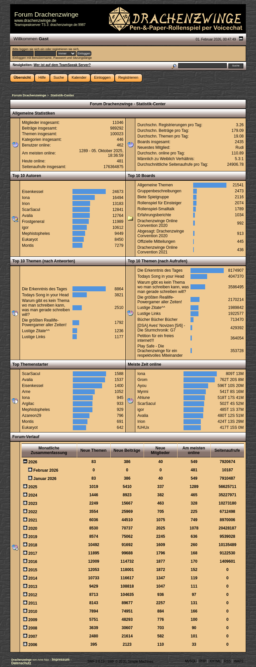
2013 (32, 586)
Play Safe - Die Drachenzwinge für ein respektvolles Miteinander (160, 351)
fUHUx (143, 427)
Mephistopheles (36, 233)
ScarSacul (31, 209)
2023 (32, 503)
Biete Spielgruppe (153, 197)
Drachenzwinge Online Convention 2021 (157, 249)
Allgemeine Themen (155, 185)
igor (25, 227)
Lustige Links (33, 336)
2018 (32, 545)
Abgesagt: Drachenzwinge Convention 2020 (160, 233)
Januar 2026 (44, 478)
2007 (32, 636)
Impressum (61, 659)
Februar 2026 (45, 470)
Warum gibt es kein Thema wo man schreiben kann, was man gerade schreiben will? (46, 307)
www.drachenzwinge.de (35, 20)
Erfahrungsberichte (154, 215)
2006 (32, 644)
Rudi (239, 147)
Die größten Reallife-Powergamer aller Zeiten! (44, 322)
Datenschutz (21, 663)
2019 (32, 536)
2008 (32, 628)
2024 (32, 495)
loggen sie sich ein (31, 49)
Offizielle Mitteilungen (156, 241)
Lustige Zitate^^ (36, 331)
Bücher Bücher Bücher (157, 319)
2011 (32, 603)
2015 (32, 570)
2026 (32, 462)
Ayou (141, 385)
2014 (32, 578)
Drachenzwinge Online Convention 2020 (157, 223)
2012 (32, 595)
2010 (32, 611)
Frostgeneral (33, 221)
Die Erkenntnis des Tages (44, 289)
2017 (32, 553)
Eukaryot (30, 239)
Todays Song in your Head (45, 295)
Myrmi (142, 391)
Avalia (27, 215)
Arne (26, 391)
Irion (26, 203)
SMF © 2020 (116, 661)
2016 (32, 561)
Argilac (28, 403)
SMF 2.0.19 (96, 661)
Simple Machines (140, 661)
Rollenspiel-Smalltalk (155, 209)
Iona (26, 197)
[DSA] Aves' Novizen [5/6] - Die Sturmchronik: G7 (161, 328)
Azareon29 (31, 415)
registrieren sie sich (65, 49)
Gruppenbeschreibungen (159, 191)
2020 (32, 528)
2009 (32, 620)
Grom (142, 379)
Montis (28, 245)
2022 (32, 512)
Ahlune (143, 397)
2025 (32, 487)
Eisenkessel (32, 191)
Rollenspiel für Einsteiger (159, 203)
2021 (32, 520)
